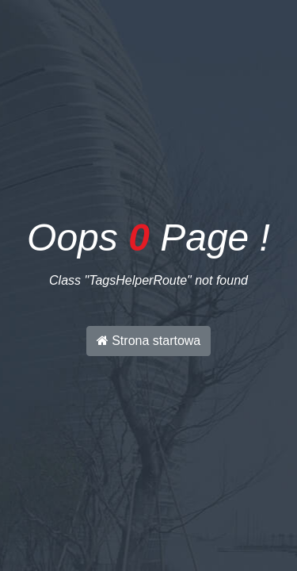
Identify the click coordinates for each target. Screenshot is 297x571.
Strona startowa (149, 340)
